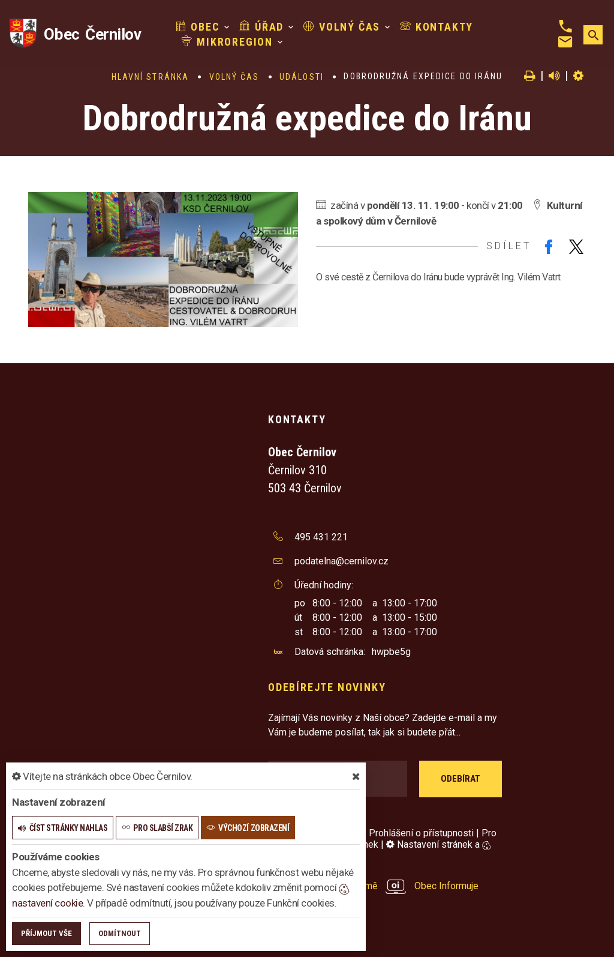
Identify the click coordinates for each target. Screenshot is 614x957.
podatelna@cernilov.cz (341, 561)
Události (301, 77)
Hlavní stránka (150, 77)
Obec (198, 26)
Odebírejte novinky (327, 687)
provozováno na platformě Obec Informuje (373, 886)
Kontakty (436, 26)
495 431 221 (321, 537)
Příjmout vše (46, 933)
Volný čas (341, 26)
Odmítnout (119, 933)
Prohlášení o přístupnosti (421, 833)
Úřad (261, 26)
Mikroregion (227, 41)
